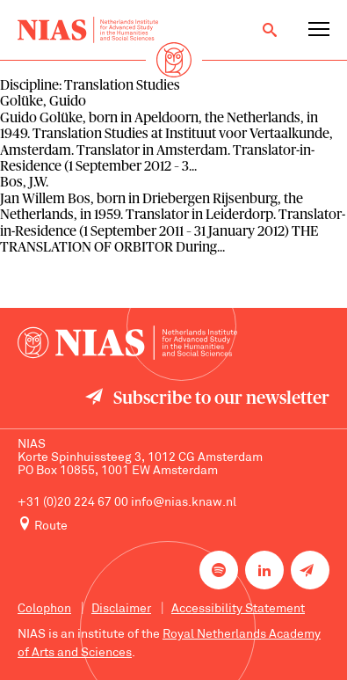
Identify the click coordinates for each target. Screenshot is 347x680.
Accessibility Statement (238, 609)
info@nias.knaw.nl (183, 502)
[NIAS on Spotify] (218, 570)
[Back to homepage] (88, 30)
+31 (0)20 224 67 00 (73, 502)
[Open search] (269, 30)
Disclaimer (121, 609)
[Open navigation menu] (319, 30)
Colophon (44, 609)
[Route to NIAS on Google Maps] (173, 524)
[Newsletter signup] (310, 570)
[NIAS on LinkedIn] (264, 570)
